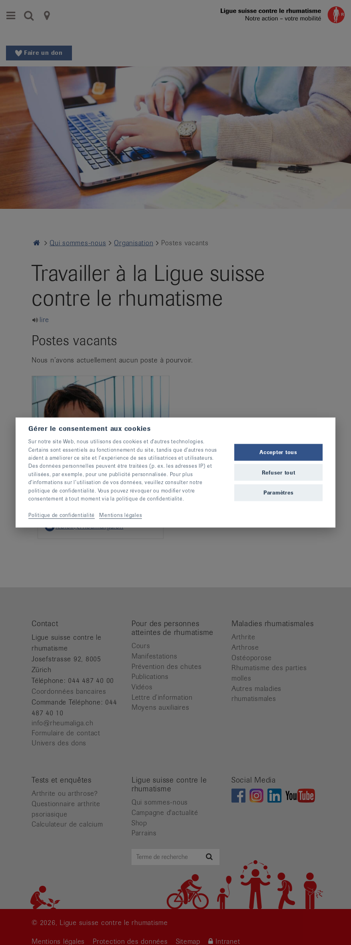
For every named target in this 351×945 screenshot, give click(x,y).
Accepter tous (278, 452)
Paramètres (278, 492)
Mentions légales (120, 514)
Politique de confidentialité (61, 514)
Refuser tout (278, 472)
